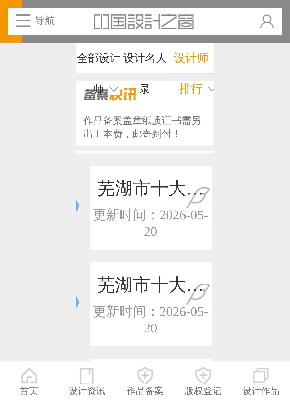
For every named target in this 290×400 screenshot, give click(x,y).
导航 (45, 20)
